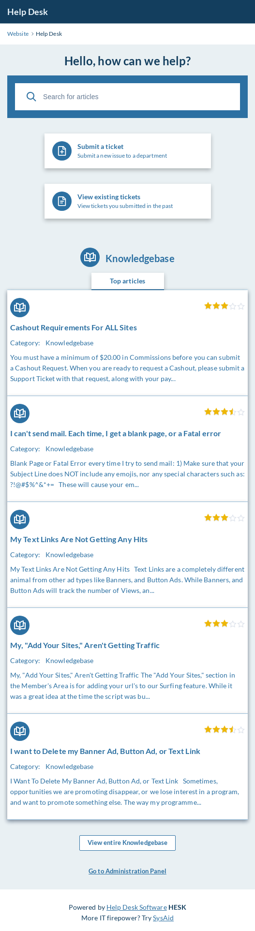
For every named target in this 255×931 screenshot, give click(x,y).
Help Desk (27, 11)
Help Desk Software (136, 907)
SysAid (163, 918)
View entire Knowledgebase (128, 843)
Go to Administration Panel (127, 871)
